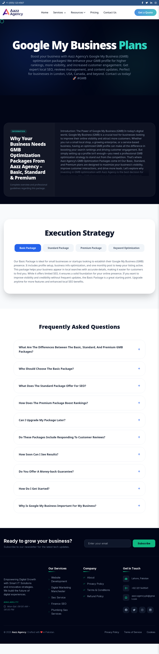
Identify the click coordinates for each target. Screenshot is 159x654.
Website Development (57, 589)
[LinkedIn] (151, 2)
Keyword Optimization (79, 258)
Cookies (151, 642)
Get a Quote (145, 12)
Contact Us (110, 12)
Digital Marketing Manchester (59, 599)
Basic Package (45, 248)
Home (44, 12)
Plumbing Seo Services (58, 622)
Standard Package (77, 248)
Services (59, 12)
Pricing (94, 12)
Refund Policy (93, 606)
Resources (78, 12)
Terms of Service (133, 642)
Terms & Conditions (96, 600)
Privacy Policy (93, 594)
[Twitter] (147, 2)
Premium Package (111, 248)
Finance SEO (57, 614)
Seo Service (57, 607)
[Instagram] (156, 2)
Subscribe (144, 553)
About (88, 587)
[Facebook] (142, 2)
